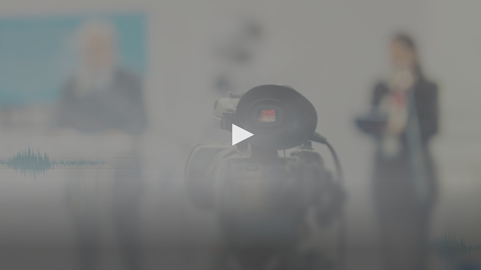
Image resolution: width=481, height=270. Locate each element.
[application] (240, 135)
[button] (240, 134)
